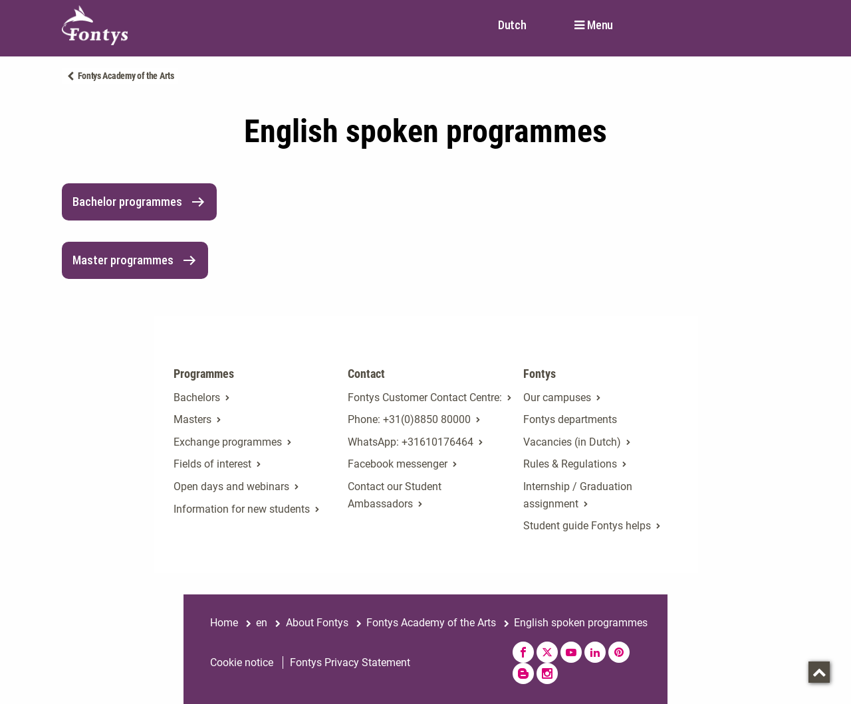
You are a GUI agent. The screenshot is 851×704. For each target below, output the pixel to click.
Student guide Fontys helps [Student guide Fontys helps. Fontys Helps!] (587, 525)
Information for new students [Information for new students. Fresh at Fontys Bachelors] (242, 509)
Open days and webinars (231, 486)
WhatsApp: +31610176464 (410, 442)
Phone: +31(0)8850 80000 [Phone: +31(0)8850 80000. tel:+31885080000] (409, 419)
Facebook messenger (397, 464)
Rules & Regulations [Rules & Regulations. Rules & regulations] (570, 464)
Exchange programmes (228, 442)
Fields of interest (212, 464)
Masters (192, 419)
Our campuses (557, 397)
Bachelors (197, 397)
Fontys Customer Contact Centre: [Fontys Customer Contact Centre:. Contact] (425, 397)
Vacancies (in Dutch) (572, 442)
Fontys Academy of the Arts (126, 75)
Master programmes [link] (134, 260)
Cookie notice (241, 662)
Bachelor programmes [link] (139, 202)
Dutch (512, 25)
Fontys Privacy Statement (350, 662)
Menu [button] (600, 25)
